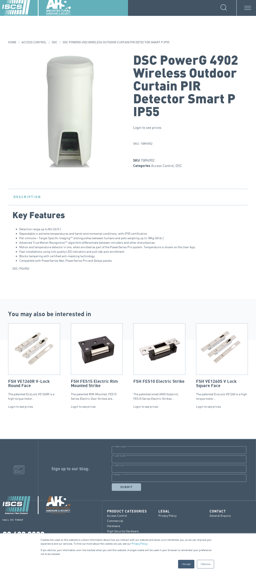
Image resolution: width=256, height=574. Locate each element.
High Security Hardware (123, 531)
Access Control (34, 42)
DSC (54, 42)
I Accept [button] (186, 564)
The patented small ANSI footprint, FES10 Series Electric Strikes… (159, 361)
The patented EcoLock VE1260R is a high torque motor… (34, 361)
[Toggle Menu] (247, 8)
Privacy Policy (139, 543)
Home (12, 42)
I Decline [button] (205, 564)
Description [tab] (27, 197)
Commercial (115, 520)
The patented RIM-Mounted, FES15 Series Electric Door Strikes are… (97, 361)
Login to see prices (147, 127)
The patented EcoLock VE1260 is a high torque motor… (222, 361)
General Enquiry (220, 515)
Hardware (113, 525)
